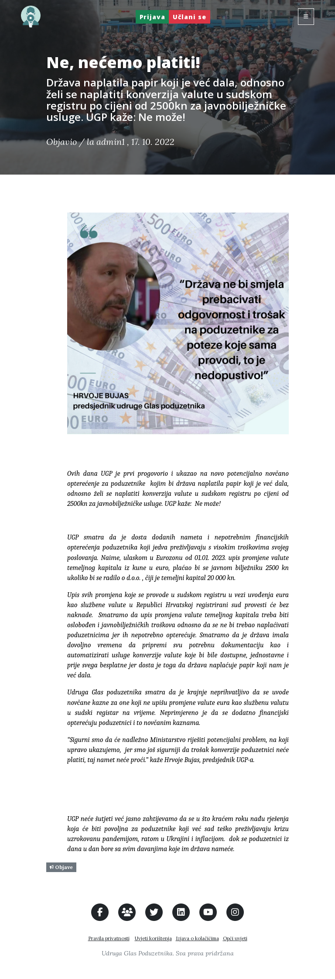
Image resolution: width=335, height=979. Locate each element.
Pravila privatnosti (109, 938)
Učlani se (189, 17)
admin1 (110, 141)
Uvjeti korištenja (153, 938)
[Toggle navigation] (306, 16)
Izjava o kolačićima (197, 938)
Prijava (152, 17)
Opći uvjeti (235, 938)
